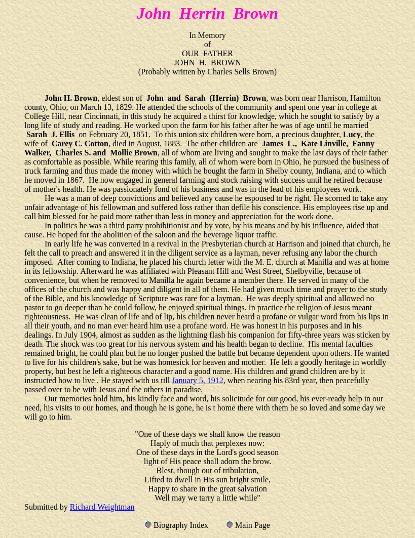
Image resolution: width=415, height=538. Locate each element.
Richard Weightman (102, 507)
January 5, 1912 (197, 380)
